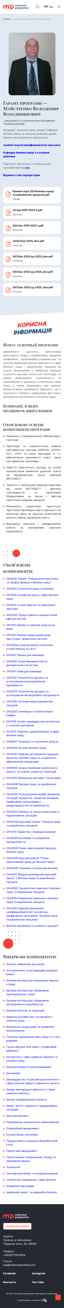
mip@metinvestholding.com (19, 1264)
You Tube (38, 1282)
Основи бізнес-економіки (22, 1134)
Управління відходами (20, 1186)
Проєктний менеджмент (21, 1150)
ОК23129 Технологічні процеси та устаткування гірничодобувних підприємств (27, 681)
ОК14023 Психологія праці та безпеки (29, 588)
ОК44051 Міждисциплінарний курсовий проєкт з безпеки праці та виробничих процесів (31, 878)
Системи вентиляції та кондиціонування (31, 1173)
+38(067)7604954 (14, 1255)
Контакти (9, 1282)
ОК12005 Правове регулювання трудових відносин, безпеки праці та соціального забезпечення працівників (32, 758)
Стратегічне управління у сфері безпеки (31, 1179)
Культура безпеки (17, 1115)
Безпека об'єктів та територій (25, 1010)
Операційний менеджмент (22, 1128)
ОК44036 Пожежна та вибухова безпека (31, 868)
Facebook (9, 1273)
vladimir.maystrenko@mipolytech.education (32, 145)
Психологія (13, 1167)
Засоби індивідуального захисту (26, 1099)
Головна (7, 19)
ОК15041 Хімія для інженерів (23, 671)
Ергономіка (13, 1073)
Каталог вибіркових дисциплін (25, 964)
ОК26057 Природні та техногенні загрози (32, 741)
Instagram (38, 1273)
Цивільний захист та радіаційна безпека (31, 1192)
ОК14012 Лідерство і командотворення (30, 831)
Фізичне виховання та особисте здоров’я (32, 925)
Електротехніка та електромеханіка (28, 1066)
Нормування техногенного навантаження (32, 1122)
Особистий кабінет (17, 1226)
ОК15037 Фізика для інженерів (25, 655)
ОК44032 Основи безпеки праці (26, 747)
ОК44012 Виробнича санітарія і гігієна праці (33, 777)
